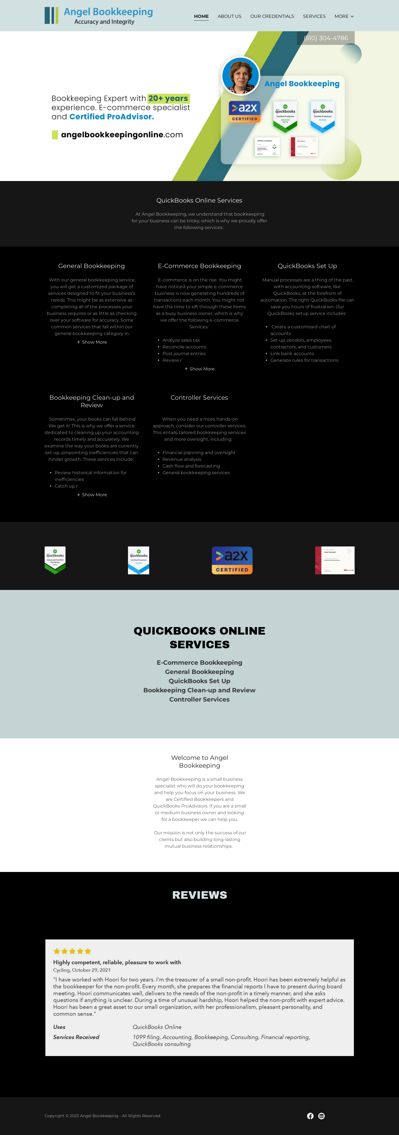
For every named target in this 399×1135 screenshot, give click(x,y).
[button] (344, 16)
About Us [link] (229, 16)
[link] (99, 15)
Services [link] (314, 16)
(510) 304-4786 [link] (326, 38)
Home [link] (201, 16)
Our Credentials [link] (272, 16)
